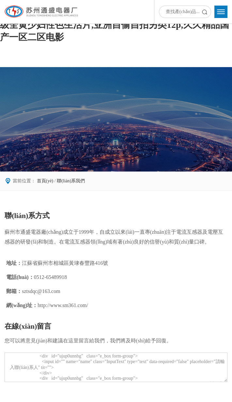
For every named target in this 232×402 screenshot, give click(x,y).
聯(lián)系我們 (71, 180)
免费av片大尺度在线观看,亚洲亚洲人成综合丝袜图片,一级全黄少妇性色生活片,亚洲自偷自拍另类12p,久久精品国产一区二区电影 (114, 24)
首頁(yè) (45, 180)
